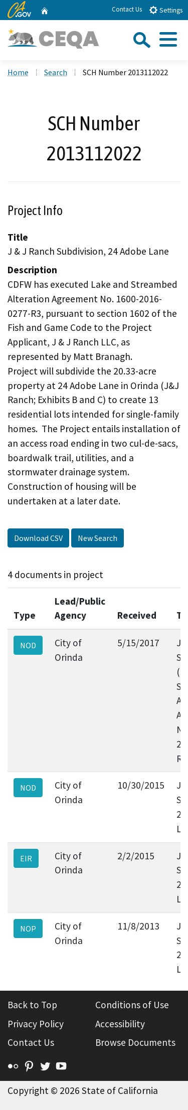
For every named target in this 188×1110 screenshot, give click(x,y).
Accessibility (120, 1024)
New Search (97, 538)
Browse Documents (135, 1042)
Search (55, 72)
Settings (165, 10)
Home (18, 72)
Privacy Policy (36, 1024)
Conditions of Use (132, 1005)
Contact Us (127, 9)
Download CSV (38, 538)
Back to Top (32, 1005)
